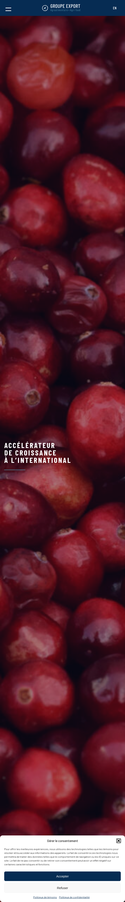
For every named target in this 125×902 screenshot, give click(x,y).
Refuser (62, 888)
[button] (119, 841)
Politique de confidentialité (74, 897)
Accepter (62, 876)
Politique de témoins (45, 897)
